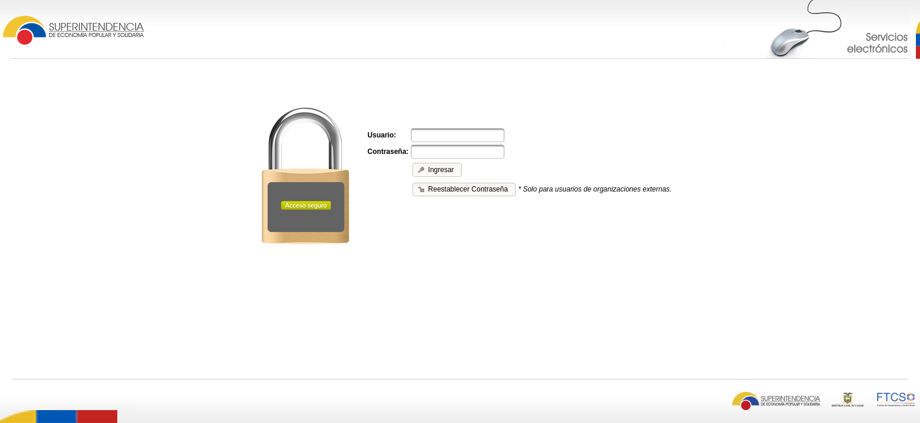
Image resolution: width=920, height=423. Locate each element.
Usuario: (381, 135)
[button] (436, 169)
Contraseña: (387, 151)
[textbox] (458, 135)
